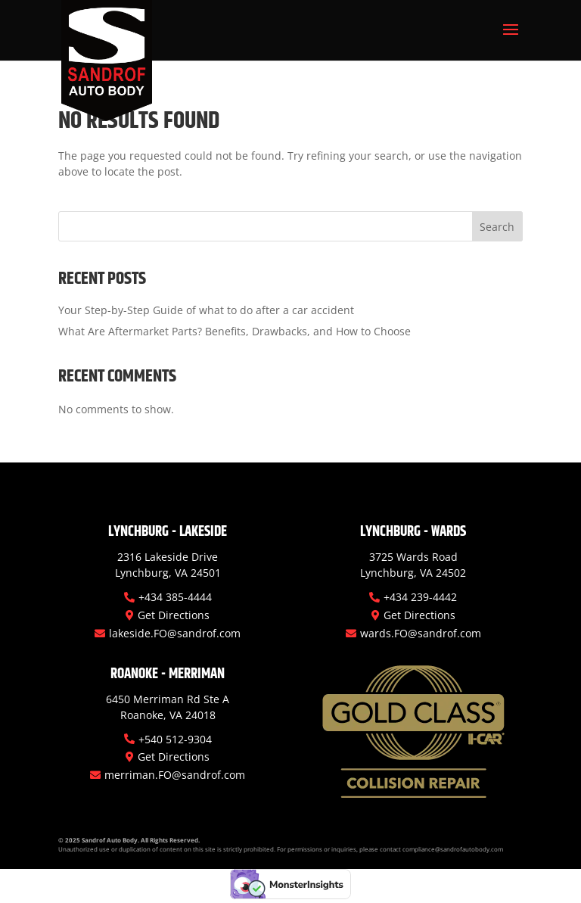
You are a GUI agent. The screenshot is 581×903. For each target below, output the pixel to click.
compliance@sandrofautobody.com (452, 849)
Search (497, 227)
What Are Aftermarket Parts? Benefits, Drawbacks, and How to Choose (234, 331)
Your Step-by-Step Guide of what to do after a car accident (206, 310)
